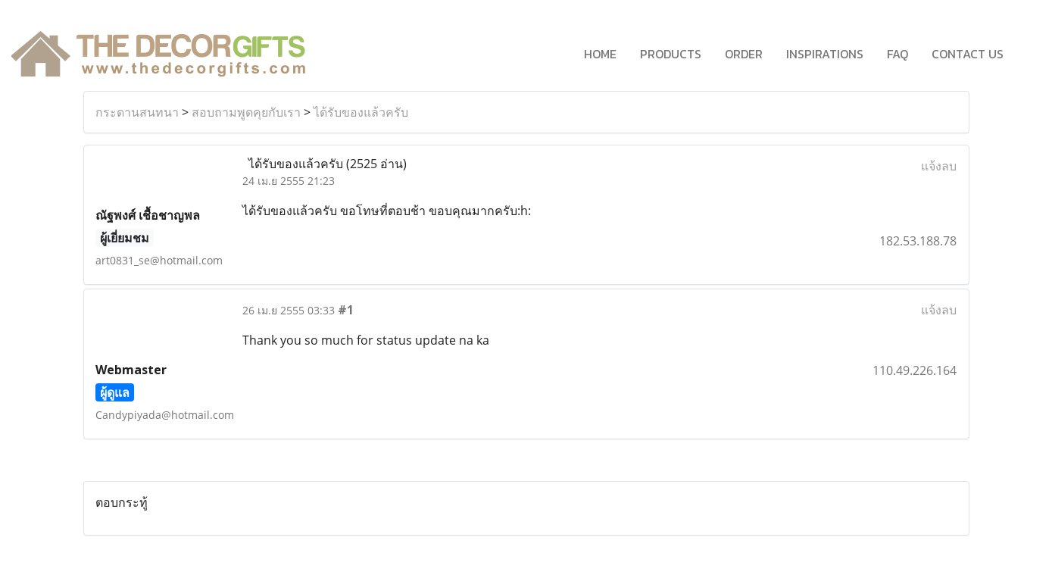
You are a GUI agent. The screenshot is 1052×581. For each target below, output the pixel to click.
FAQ (897, 54)
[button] (1028, 54)
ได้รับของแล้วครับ (361, 112)
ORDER (744, 54)
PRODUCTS (670, 54)
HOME (600, 54)
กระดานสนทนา (137, 112)
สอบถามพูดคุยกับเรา (246, 112)
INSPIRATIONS (824, 54)
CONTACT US (968, 54)
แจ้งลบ (939, 166)
